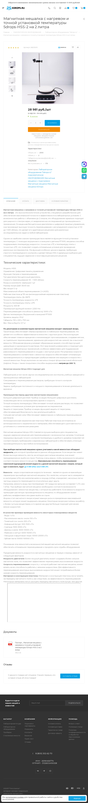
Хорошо (77, 798)
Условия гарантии (60, 201)
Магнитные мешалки (37, 184)
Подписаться (74, 703)
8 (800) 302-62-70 (44, 754)
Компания (30, 719)
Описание (10, 201)
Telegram (44, 768)
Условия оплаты (54, 724)
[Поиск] (55, 8)
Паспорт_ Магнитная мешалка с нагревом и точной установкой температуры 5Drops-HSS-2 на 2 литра (28, 646)
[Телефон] (49, 8)
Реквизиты (29, 729)
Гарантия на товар (55, 730)
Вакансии (28, 735)
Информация (55, 719)
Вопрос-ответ (74, 724)
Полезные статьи (75, 727)
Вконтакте (38, 768)
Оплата (25, 201)
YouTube (50, 768)
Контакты (28, 732)
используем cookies (15, 797)
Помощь (73, 719)
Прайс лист (29, 739)
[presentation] (12, 57)
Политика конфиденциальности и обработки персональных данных (77, 734)
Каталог (7, 719)
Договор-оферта (55, 733)
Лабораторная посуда (12, 724)
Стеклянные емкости (11, 735)
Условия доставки (55, 727)
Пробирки (7, 732)
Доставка (40, 201)
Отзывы (28, 742)
